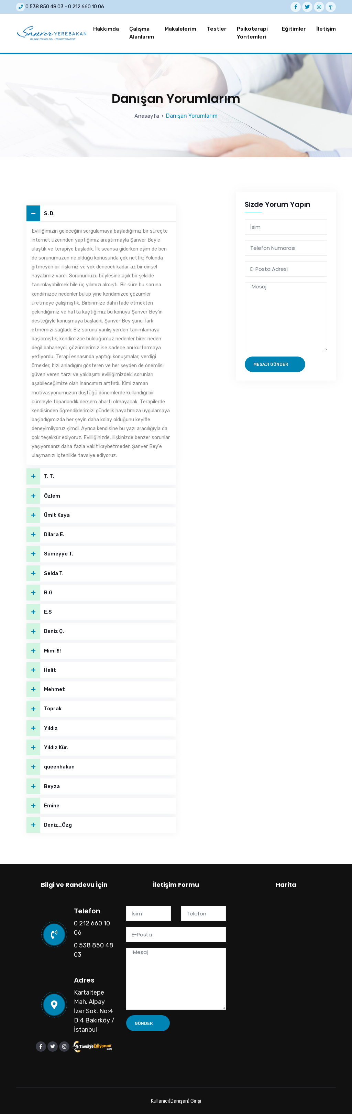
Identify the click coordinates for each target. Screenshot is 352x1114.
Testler (217, 28)
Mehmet (45, 688)
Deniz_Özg (49, 824)
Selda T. (45, 572)
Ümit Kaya (48, 513)
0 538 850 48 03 (44, 7)
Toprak (44, 708)
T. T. (40, 474)
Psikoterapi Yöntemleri (252, 32)
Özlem (43, 494)
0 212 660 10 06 (86, 7)
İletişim (326, 28)
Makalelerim (180, 28)
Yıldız (42, 727)
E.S (39, 611)
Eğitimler (294, 28)
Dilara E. (45, 533)
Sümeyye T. (49, 552)
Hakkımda (106, 28)
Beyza (43, 785)
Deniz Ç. (45, 630)
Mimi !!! (43, 649)
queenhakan (50, 766)
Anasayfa (147, 113)
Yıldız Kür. (47, 747)
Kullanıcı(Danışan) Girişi (176, 1101)
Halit (41, 669)
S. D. (40, 211)
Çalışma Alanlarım (141, 32)
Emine (42, 805)
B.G (39, 591)
